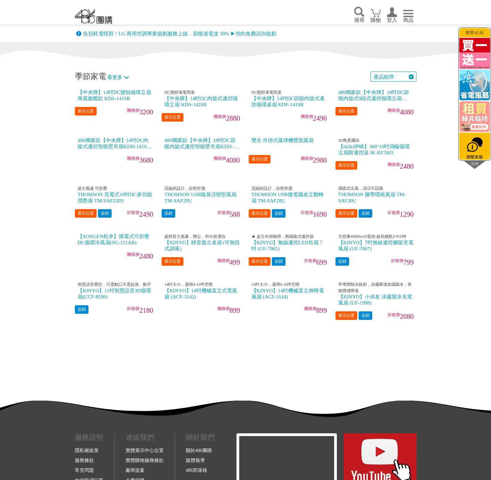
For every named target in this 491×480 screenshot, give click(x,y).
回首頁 (93, 16)
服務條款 (84, 460)
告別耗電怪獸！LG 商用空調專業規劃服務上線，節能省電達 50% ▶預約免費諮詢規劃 (180, 33)
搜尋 (359, 20)
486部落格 (196, 470)
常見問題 (84, 470)
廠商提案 (135, 470)
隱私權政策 (87, 450)
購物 (376, 20)
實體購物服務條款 (145, 460)
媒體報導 (195, 460)
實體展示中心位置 (145, 450)
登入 (392, 20)
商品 (408, 20)
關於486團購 (199, 450)
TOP (474, 163)
